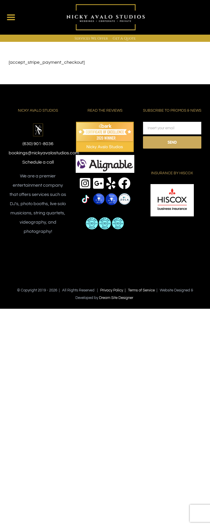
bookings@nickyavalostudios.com (44, 153)
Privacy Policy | (114, 290)
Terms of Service (141, 290)
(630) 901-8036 (38, 143)
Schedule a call (38, 162)
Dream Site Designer (116, 298)
